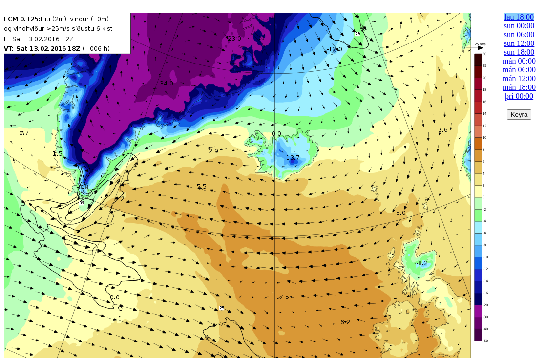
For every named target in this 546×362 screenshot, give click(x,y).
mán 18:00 (519, 87)
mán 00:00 (519, 61)
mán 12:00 (519, 78)
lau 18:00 (519, 17)
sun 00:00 (519, 25)
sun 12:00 (519, 43)
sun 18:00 (519, 52)
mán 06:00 (519, 69)
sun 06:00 (519, 34)
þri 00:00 (519, 96)
